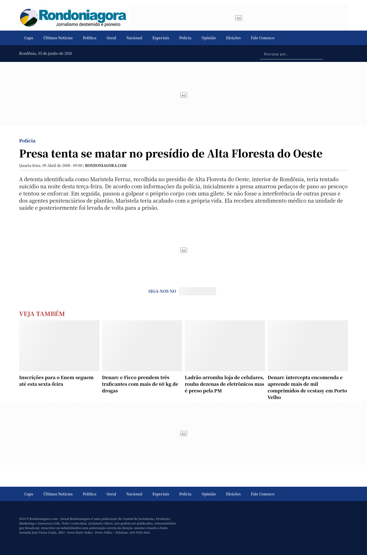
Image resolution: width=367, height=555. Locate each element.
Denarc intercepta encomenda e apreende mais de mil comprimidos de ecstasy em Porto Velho (307, 387)
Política (89, 37)
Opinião (209, 37)
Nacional (134, 37)
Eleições (233, 37)
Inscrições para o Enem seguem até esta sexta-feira (56, 380)
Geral (111, 37)
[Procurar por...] (291, 53)
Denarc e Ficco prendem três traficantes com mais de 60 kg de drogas (140, 384)
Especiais (160, 37)
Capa (28, 37)
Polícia (185, 37)
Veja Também (42, 313)
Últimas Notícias (58, 37)
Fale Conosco (262, 37)
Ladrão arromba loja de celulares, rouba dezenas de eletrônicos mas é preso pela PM (224, 384)
